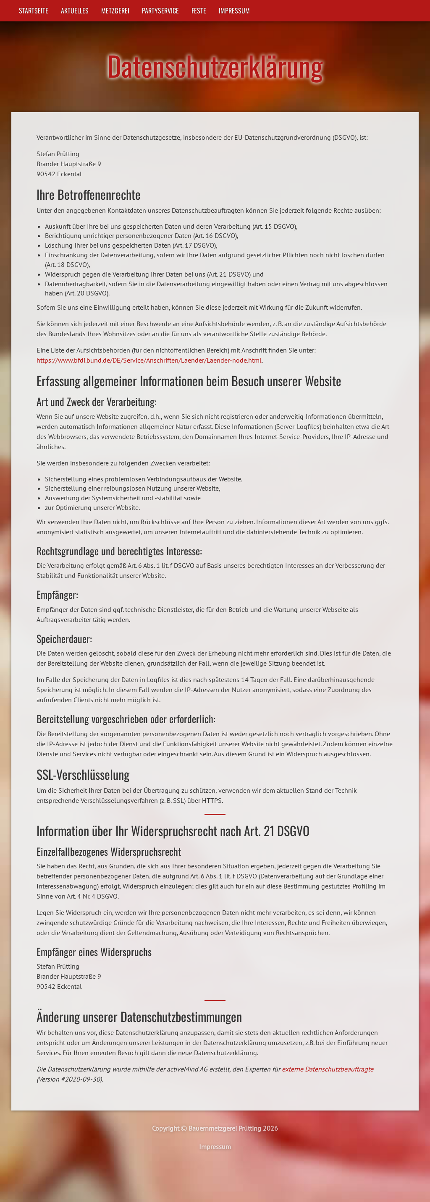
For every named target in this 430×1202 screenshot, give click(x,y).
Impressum (234, 10)
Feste (198, 10)
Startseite (33, 10)
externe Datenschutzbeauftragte (327, 1069)
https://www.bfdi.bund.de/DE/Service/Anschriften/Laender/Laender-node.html (149, 360)
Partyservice (160, 10)
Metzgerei (115, 10)
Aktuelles (75, 10)
